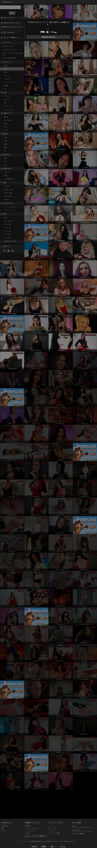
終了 (48, 28)
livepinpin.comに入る (48, 37)
